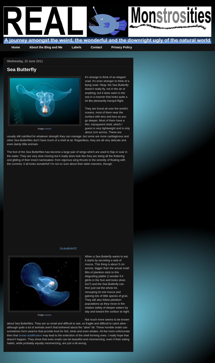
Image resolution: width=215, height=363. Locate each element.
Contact (96, 47)
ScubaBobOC (68, 248)
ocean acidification (30, 335)
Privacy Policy (121, 47)
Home (16, 47)
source (48, 129)
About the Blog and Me (45, 47)
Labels (76, 47)
